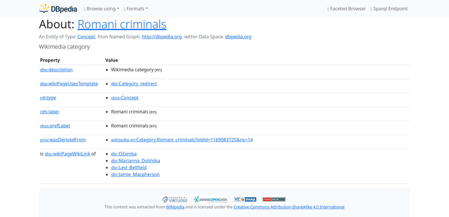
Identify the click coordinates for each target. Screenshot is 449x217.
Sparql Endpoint (389, 8)
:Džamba (124, 154)
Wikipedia (175, 207)
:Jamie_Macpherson (135, 174)
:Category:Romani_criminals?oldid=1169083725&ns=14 (182, 140)
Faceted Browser (346, 8)
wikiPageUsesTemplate (69, 83)
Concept (86, 36)
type (48, 97)
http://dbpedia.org (162, 36)
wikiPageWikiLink (67, 154)
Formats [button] (134, 8)
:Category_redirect (134, 83)
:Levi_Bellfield (129, 167)
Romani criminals (122, 24)
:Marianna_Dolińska (135, 160)
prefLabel (55, 126)
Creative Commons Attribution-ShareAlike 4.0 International (289, 207)
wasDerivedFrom (63, 140)
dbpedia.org (238, 36)
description (56, 69)
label (49, 111)
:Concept (125, 97)
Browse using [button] (100, 8)
